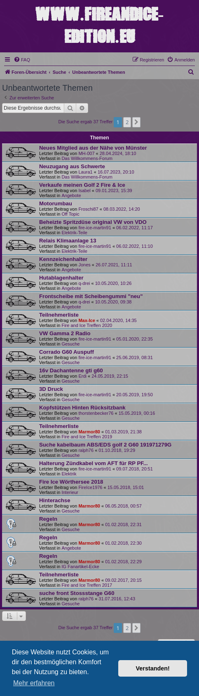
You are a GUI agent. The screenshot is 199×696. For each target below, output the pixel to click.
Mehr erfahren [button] (34, 683)
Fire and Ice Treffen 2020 (86, 325)
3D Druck (51, 389)
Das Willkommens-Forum (86, 158)
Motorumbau (55, 203)
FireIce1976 (90, 487)
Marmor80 (89, 431)
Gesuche (70, 343)
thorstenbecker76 (95, 413)
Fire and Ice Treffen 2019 (86, 436)
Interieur (69, 492)
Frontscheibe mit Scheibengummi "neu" (91, 296)
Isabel (84, 190)
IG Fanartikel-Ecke (80, 566)
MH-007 (86, 153)
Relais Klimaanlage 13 (67, 240)
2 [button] (127, 122)
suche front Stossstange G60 (76, 593)
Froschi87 (88, 209)
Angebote (71, 195)
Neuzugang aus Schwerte (72, 166)
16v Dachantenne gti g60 (71, 370)
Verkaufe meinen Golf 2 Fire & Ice (82, 185)
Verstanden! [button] (153, 668)
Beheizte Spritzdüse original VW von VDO (93, 222)
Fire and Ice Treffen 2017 (86, 585)
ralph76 (86, 450)
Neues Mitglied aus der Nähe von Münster (93, 148)
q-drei (84, 283)
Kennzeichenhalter (63, 259)
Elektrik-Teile (74, 232)
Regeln (48, 519)
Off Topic (70, 214)
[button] (136, 122)
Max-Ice (86, 320)
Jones (84, 264)
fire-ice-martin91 (94, 227)
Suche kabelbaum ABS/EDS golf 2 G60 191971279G (105, 445)
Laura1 (85, 171)
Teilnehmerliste (59, 315)
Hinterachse (54, 500)
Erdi (82, 376)
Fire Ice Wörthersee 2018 (71, 482)
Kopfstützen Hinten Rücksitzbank (82, 407)
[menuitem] (22, 60)
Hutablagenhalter (61, 278)
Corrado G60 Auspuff (66, 352)
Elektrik (68, 473)
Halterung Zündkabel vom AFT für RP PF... (93, 463)
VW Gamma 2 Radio (65, 333)
